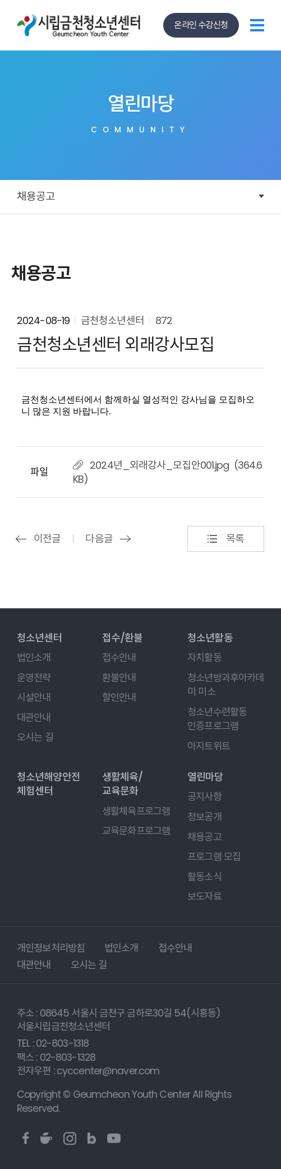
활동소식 (204, 877)
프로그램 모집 (214, 856)
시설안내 (34, 697)
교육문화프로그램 (136, 831)
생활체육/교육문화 (122, 784)
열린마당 (205, 777)
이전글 (47, 539)
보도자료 (204, 896)
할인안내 (119, 697)
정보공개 (204, 817)
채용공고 (36, 196)
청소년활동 (210, 638)
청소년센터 (39, 638)
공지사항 (204, 796)
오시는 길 (35, 737)
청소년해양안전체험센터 (48, 784)
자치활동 (204, 657)
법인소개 (34, 657)
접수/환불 (122, 638)
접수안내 (119, 657)
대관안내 (34, 717)
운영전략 (34, 678)
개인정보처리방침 (51, 948)
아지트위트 (208, 746)
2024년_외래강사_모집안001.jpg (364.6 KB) (167, 472)
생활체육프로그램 (136, 811)
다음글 (98, 539)
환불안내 (119, 678)
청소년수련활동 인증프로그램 (217, 719)
